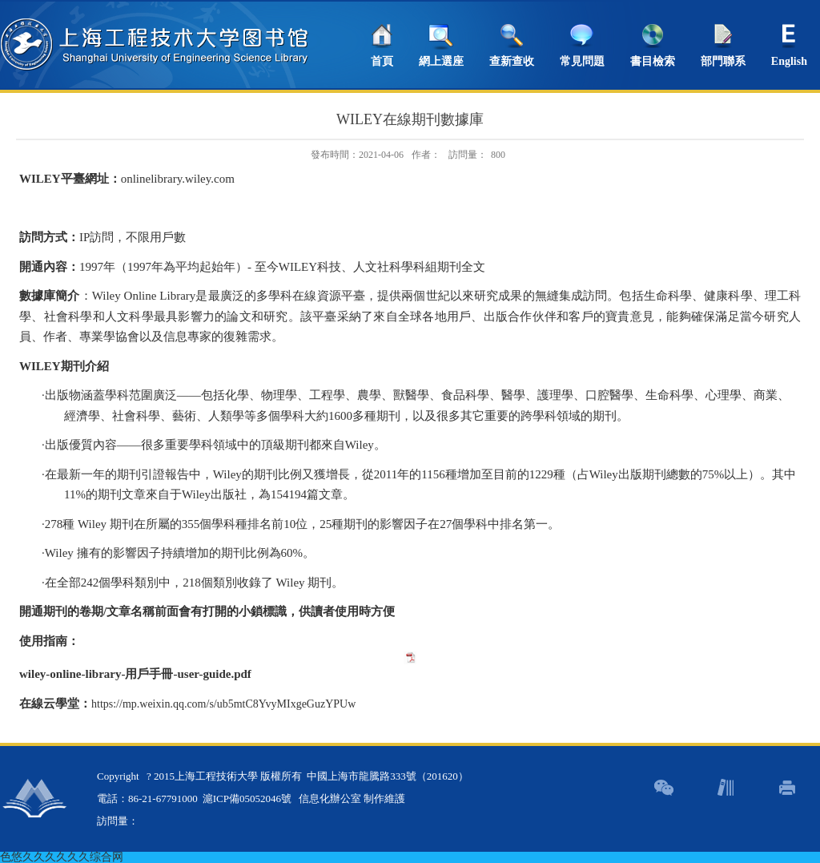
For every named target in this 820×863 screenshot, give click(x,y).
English (789, 61)
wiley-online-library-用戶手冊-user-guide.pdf (135, 673)
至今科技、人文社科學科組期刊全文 (366, 266)
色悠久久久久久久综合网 (61, 857)
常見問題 (582, 61)
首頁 (382, 61)
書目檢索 (652, 61)
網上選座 (441, 61)
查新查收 (511, 61)
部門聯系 (723, 61)
